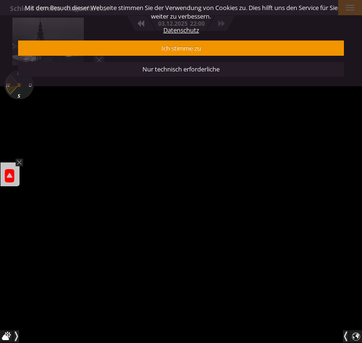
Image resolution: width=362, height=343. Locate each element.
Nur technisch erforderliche (181, 69)
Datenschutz (181, 30)
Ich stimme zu (181, 48)
